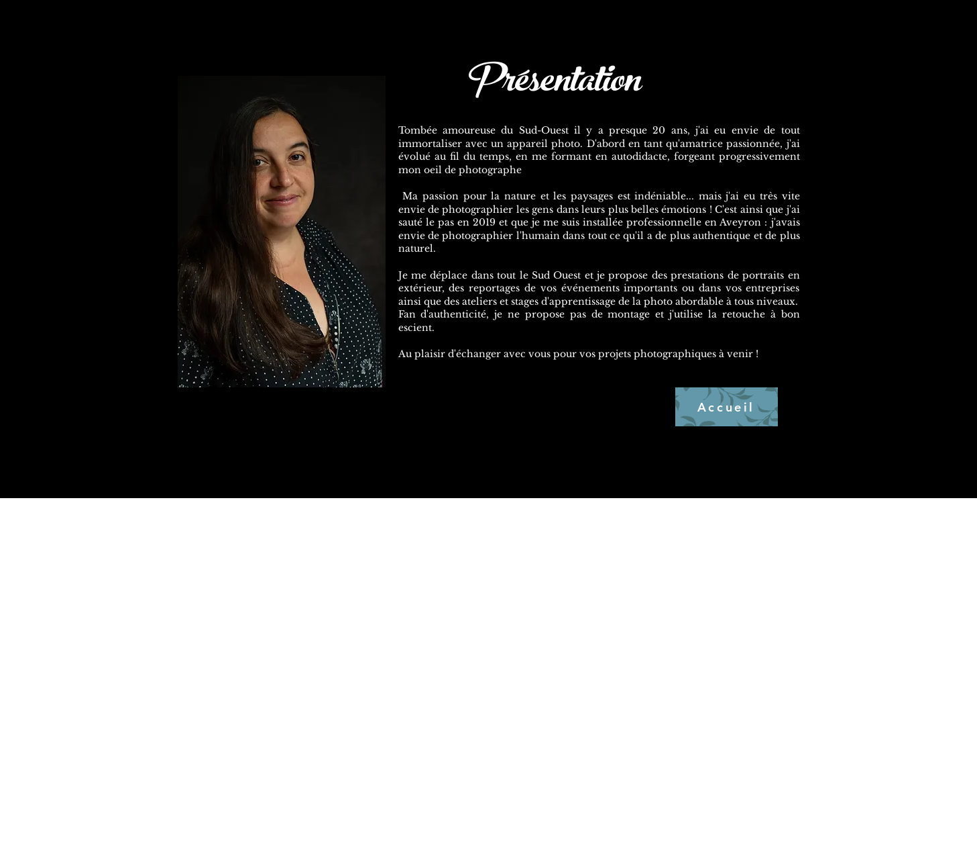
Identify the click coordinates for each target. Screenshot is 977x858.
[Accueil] (726, 406)
